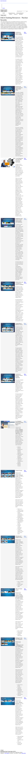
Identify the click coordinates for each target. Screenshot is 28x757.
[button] (27, 11)
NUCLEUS (4, 0)
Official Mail (23, 753)
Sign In (3, 8)
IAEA (1, 0)
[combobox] (21, 11)
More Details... (25, 33)
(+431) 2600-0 (6, 753)
